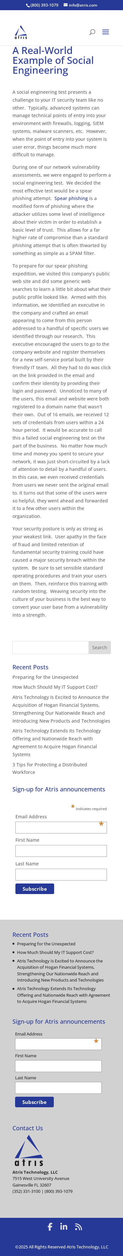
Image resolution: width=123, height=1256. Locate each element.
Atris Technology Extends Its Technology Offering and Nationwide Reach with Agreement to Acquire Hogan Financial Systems (63, 995)
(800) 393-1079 (44, 5)
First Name (27, 840)
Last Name (27, 863)
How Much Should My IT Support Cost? (54, 687)
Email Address (59, 817)
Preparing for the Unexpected (45, 677)
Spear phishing (71, 198)
